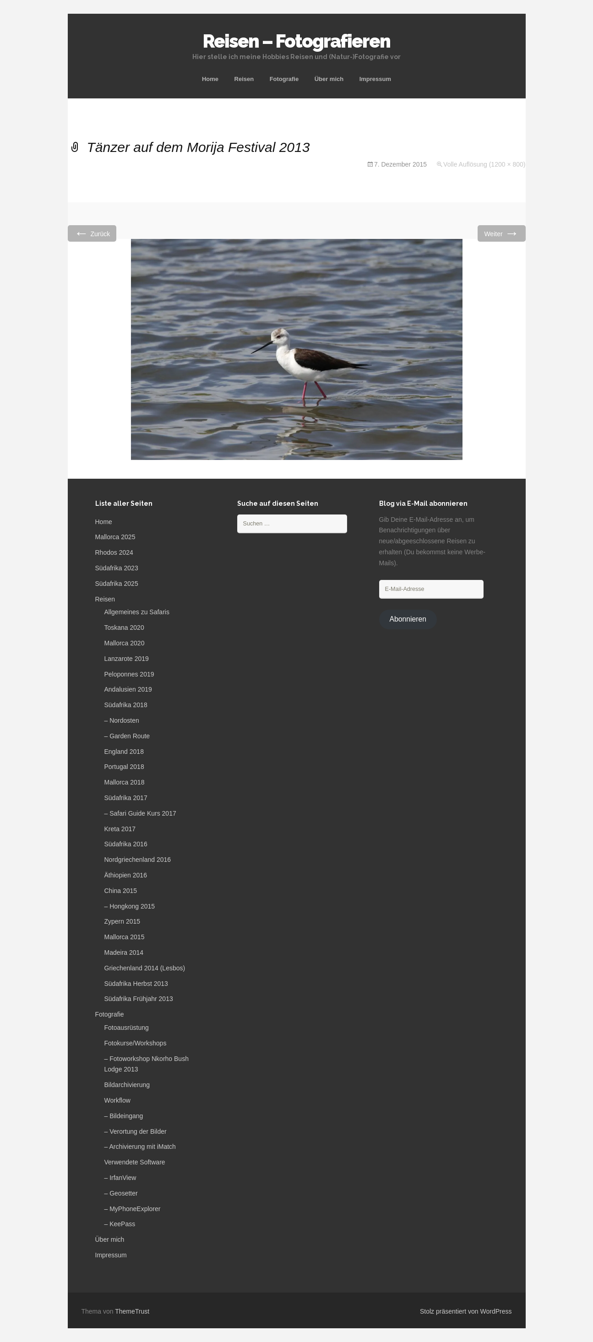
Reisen (244, 79)
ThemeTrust (132, 1311)
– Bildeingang (123, 1116)
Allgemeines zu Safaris (136, 612)
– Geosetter (121, 1193)
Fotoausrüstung (126, 1027)
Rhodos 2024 (114, 552)
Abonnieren (407, 619)
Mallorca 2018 (124, 782)
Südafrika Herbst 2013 (136, 983)
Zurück (92, 233)
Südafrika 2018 (125, 705)
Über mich (329, 79)
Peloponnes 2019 (129, 674)
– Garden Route (127, 736)
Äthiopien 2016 (125, 875)
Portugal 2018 (124, 766)
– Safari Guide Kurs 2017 (140, 813)
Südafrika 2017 (125, 797)
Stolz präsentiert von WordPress (466, 1311)
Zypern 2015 (122, 921)
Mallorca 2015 (124, 937)
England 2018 (124, 751)
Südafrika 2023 (116, 568)
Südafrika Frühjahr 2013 (138, 998)
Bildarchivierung (127, 1084)
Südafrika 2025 (116, 583)
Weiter (501, 233)
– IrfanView (120, 1177)
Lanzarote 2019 (126, 658)
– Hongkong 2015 (129, 906)
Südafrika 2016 (125, 844)
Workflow (117, 1100)
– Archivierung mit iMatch (140, 1146)
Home (210, 79)
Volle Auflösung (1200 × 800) (484, 164)
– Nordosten (121, 720)
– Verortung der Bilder (135, 1131)
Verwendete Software (134, 1162)
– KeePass (120, 1224)
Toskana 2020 (124, 627)
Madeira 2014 (124, 952)
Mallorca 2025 (115, 537)
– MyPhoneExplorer (132, 1208)
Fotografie (284, 79)
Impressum (375, 79)
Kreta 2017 (120, 829)
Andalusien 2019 (128, 689)
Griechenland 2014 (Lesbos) (144, 968)
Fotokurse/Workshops (135, 1043)
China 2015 (120, 890)
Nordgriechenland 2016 (137, 859)
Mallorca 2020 (124, 643)
